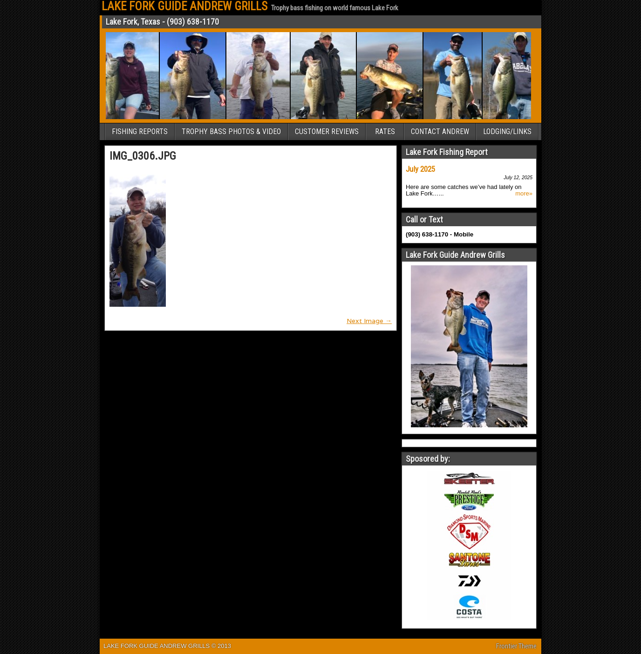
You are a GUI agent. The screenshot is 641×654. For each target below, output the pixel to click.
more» (523, 193)
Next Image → (369, 321)
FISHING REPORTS (140, 131)
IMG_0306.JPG (142, 155)
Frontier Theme (516, 646)
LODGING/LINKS (507, 131)
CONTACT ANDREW (440, 131)
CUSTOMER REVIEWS (327, 131)
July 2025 (420, 169)
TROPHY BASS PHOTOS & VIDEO (231, 131)
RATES (385, 131)
